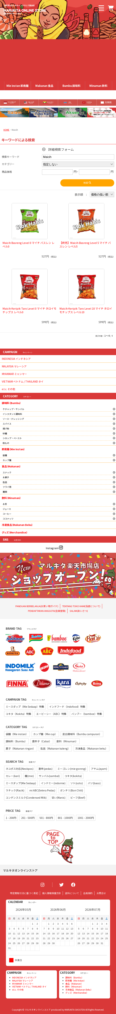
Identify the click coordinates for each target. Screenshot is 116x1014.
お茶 (5, 503)
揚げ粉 (6, 428)
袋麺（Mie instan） (17, 734)
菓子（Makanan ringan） (20, 748)
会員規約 (87, 893)
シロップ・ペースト (12, 438)
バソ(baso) (94, 783)
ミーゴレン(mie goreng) (71, 768)
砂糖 (5, 433)
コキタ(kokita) (73, 776)
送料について (72, 893)
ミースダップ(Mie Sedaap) (21, 783)
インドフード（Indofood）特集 (67, 706)
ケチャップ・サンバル (13, 409)
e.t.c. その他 (8, 389)
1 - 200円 (11, 818)
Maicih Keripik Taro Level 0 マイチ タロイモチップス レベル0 (29, 310)
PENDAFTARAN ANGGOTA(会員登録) (47, 611)
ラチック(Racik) (15, 790)
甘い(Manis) (58, 797)
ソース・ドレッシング (13, 418)
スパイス (7, 423)
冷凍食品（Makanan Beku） (17, 525)
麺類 (5, 491)
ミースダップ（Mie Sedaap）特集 (25, 706)
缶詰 (5, 482)
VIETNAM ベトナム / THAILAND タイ (22, 381)
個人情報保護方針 (51, 893)
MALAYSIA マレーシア (14, 366)
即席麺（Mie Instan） (13, 449)
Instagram (54, 548)
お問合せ (101, 893)
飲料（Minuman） (11, 498)
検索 (87, 182)
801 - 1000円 (65, 818)
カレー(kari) (13, 776)
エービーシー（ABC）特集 (51, 714)
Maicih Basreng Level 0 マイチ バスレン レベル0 (28, 244)
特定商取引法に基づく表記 (24, 893)
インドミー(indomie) (53, 783)
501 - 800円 (46, 818)
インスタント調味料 (12, 413)
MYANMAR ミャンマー (14, 374)
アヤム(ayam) (99, 768)
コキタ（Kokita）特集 (18, 714)
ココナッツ (8, 518)
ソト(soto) (76, 783)
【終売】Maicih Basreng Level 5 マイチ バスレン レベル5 (85, 244)
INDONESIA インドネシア (16, 359)
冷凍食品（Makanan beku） (91, 748)
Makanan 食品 (44, 86)
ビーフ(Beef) (77, 797)
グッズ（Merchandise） (15, 532)
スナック (7, 472)
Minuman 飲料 (98, 86)
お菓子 (6, 477)
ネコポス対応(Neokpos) (19, 768)
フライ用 (7, 486)
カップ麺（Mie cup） (45, 734)
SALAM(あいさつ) (79, 611)
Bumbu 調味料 (71, 86)
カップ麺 (7, 460)
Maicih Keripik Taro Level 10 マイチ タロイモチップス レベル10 (85, 310)
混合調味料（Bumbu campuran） (82, 734)
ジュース (7, 508)
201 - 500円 (27, 818)
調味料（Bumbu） (11, 403)
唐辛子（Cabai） (42, 741)
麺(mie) (29, 776)
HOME (6, 129)
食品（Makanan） (11, 466)
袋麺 (5, 455)
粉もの (6, 442)
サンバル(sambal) (49, 776)
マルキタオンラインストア (20, 870)
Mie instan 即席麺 (17, 86)
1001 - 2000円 (86, 818)
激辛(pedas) (45, 768)
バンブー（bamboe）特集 (86, 714)
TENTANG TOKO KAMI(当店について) (81, 606)
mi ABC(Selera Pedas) (42, 790)
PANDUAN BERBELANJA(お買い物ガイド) (36, 606)
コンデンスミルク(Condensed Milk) (26, 797)
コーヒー (7, 513)
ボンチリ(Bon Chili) (71, 790)
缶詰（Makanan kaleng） (55, 748)
